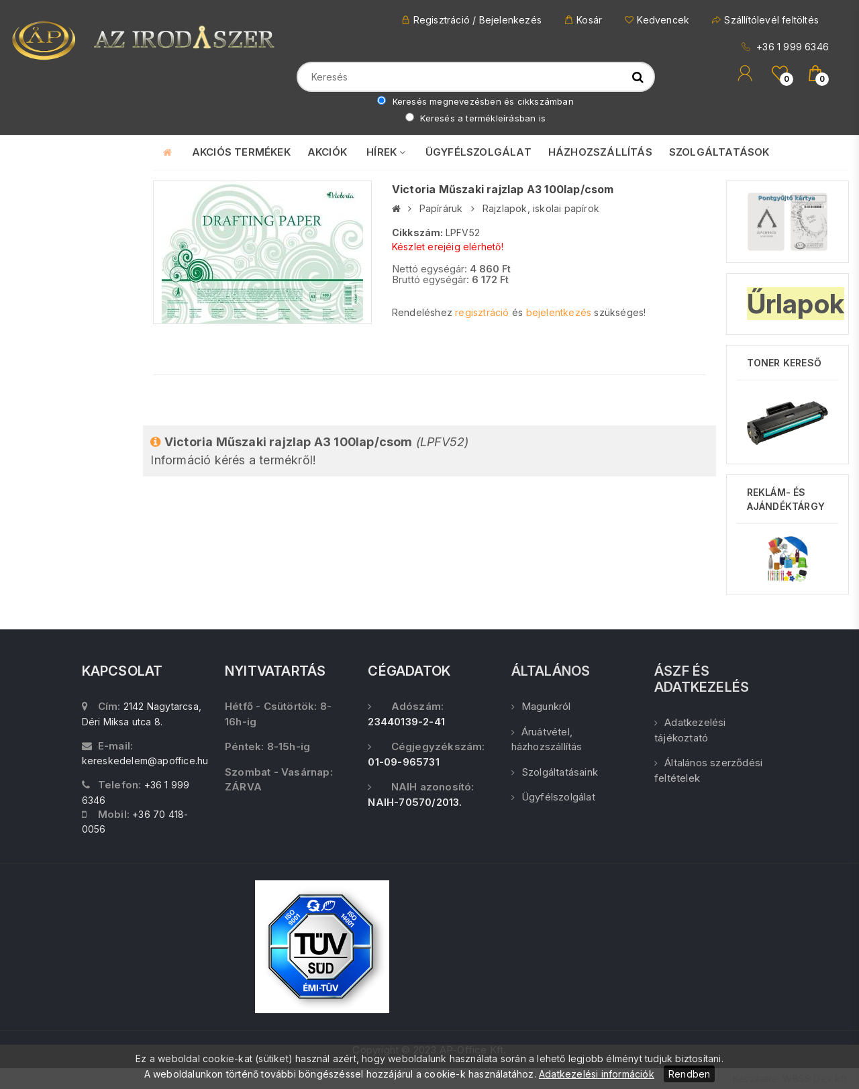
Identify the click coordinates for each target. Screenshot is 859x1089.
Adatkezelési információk (596, 1074)
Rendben (689, 1074)
